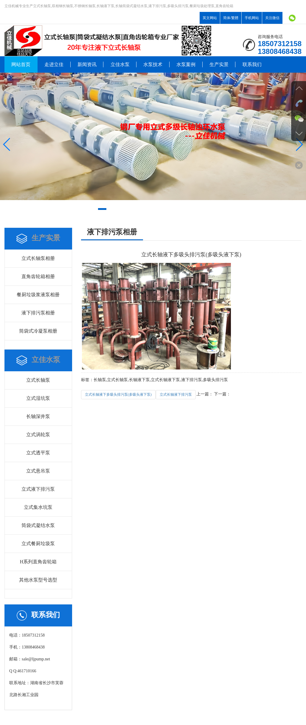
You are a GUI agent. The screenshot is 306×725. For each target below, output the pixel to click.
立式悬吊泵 (38, 470)
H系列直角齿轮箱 (38, 561)
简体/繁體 (230, 18)
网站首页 (20, 64)
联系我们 (252, 64)
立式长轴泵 (38, 380)
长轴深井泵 (38, 416)
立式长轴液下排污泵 (176, 394)
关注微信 (272, 18)
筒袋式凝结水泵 (38, 525)
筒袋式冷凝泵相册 (38, 330)
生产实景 (219, 64)
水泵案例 (185, 64)
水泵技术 (152, 64)
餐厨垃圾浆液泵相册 (38, 294)
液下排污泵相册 (38, 312)
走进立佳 (53, 64)
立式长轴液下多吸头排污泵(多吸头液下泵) (118, 394)
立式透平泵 (38, 452)
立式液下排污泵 (38, 489)
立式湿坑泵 (38, 398)
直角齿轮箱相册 (38, 276)
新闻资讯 (87, 64)
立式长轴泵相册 (38, 258)
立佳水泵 (120, 64)
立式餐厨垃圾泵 (38, 543)
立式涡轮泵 (38, 434)
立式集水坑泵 (38, 507)
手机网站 (252, 18)
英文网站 (210, 18)
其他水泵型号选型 (38, 579)
